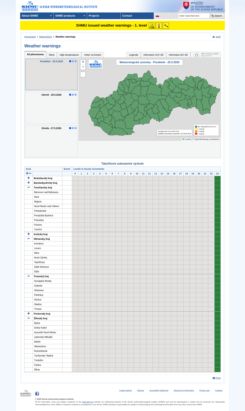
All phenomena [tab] (35, 54)
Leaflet (186, 139)
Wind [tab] (51, 55)
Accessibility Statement (158, 390)
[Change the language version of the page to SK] (157, 15)
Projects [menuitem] (94, 15)
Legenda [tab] (133, 55)
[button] (82, 62)
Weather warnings (66, 36)
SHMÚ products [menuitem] (65, 15)
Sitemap (140, 390)
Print (218, 378)
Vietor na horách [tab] (92, 55)
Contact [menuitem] (127, 15)
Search (218, 15)
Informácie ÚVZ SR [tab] (153, 55)
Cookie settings (125, 390)
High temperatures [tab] (69, 55)
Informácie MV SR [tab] (178, 55)
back (218, 36)
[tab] (205, 55)
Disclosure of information (184, 390)
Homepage (30, 36)
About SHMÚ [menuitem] (30, 15)
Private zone (204, 390)
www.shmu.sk (87, 402)
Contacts (218, 390)
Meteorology (45, 36)
